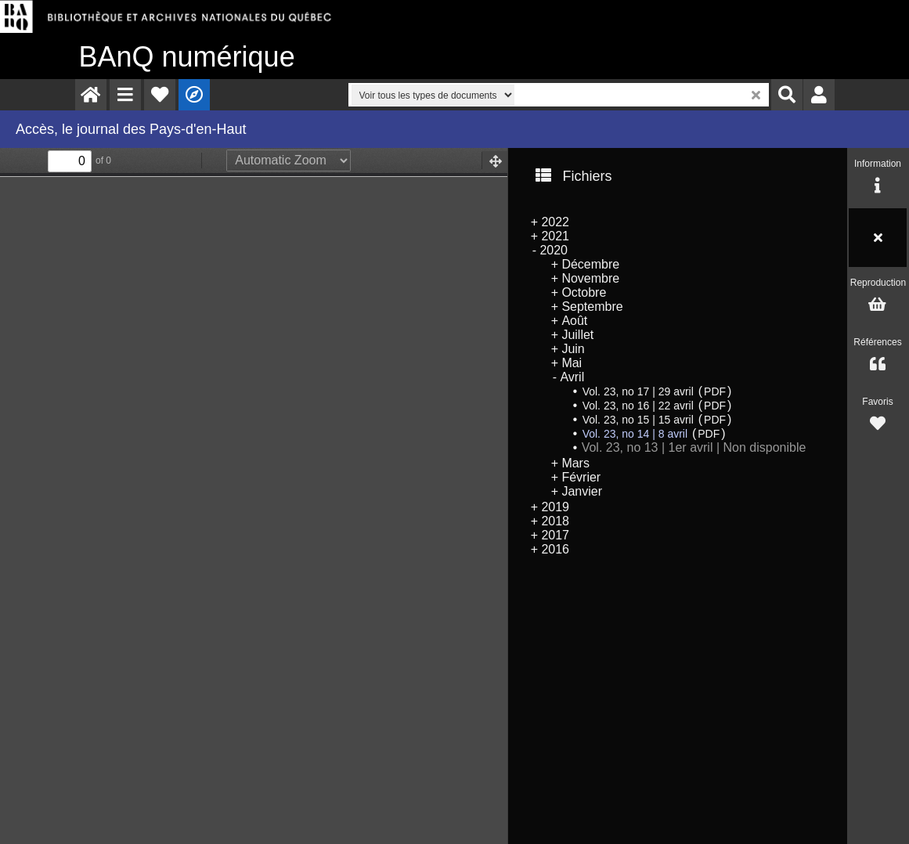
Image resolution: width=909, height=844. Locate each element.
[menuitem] (90, 94)
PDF (715, 391)
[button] (125, 94)
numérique (187, 57)
